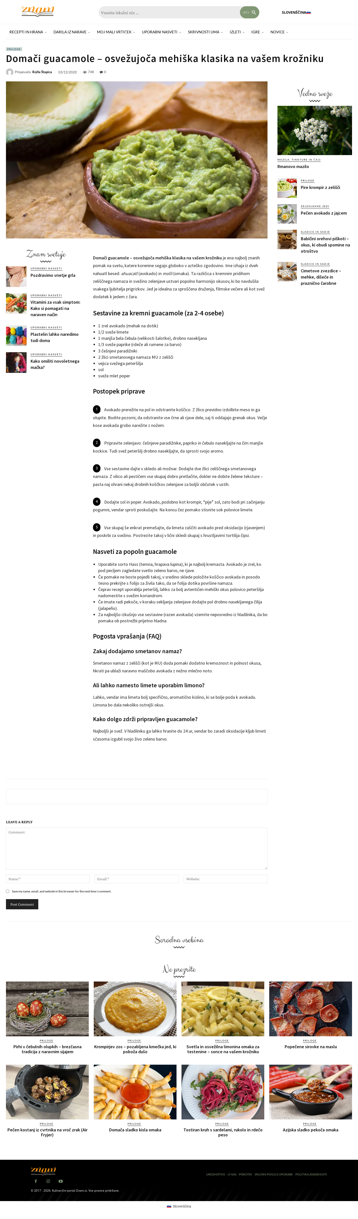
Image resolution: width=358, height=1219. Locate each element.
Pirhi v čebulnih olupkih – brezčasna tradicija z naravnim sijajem (47, 1049)
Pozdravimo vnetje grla (53, 275)
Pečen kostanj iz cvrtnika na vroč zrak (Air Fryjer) (47, 1132)
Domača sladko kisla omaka (135, 1129)
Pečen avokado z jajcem (324, 213)
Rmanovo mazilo (293, 166)
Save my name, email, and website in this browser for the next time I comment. (61, 891)
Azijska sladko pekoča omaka (310, 1129)
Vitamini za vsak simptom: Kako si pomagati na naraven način (55, 308)
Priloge (14, 49)
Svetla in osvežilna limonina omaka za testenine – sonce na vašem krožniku (222, 1049)
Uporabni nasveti (46, 268)
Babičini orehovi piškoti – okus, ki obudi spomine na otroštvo (325, 245)
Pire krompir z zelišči (320, 187)
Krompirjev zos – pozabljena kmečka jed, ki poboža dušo (135, 1049)
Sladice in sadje (315, 231)
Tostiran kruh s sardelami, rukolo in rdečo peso (223, 1132)
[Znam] (38, 11)
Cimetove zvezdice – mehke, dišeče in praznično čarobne (321, 277)
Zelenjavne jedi (315, 206)
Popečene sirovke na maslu (311, 1046)
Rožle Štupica (42, 72)
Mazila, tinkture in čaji (299, 159)
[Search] (249, 12)
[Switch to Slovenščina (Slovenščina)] (179, 1206)
